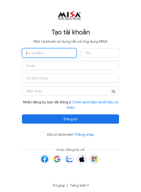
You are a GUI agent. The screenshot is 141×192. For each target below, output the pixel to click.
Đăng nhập (85, 134)
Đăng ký (70, 119)
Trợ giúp (58, 185)
